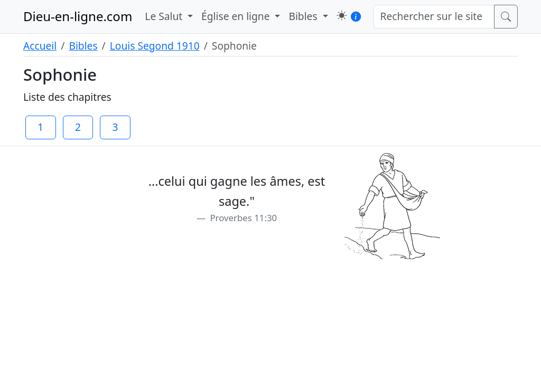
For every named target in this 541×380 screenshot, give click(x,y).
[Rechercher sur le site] (434, 16)
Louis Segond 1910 (155, 46)
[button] (341, 15)
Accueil (40, 46)
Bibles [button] (304, 16)
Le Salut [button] (165, 16)
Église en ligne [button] (236, 16)
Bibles (83, 46)
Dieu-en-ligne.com (77, 16)
